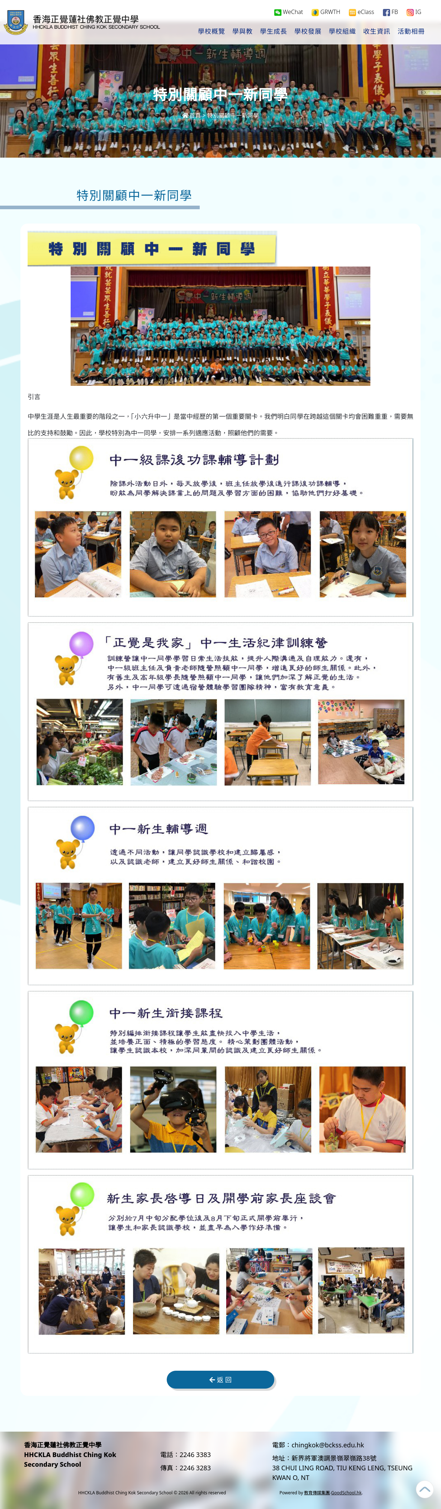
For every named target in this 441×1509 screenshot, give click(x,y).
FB (390, 13)
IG (414, 13)
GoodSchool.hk (346, 1493)
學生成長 (273, 32)
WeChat (288, 13)
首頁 (191, 115)
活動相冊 (411, 32)
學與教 (242, 32)
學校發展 (308, 32)
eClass (361, 13)
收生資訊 (376, 32)
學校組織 (342, 32)
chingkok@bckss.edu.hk (327, 1445)
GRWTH (326, 13)
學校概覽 (211, 32)
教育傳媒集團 (317, 1493)
